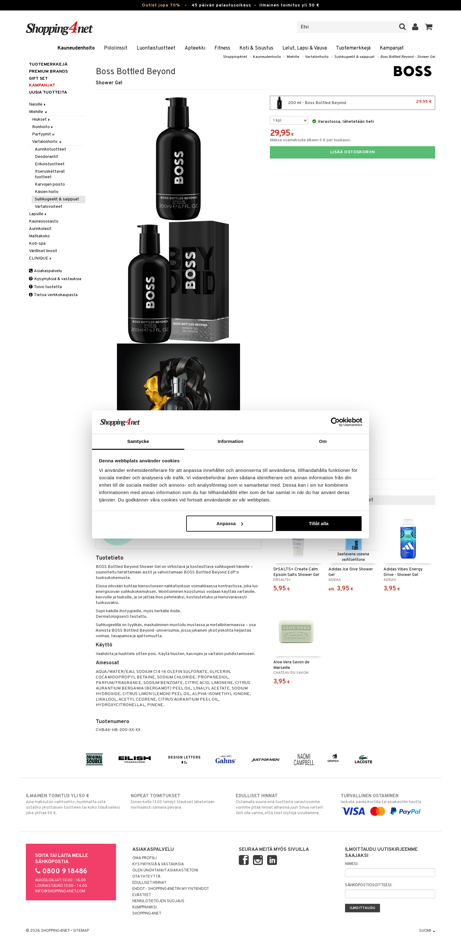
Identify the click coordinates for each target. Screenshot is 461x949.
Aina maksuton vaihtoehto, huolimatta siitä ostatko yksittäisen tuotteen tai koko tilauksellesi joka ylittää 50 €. (73, 804)
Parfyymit (43, 134)
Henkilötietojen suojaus (158, 901)
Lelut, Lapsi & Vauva (305, 48)
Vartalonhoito (317, 56)
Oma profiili (144, 858)
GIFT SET (38, 78)
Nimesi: (351, 864)
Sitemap (81, 930)
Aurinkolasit (40, 228)
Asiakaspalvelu (45, 271)
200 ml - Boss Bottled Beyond (352, 103)
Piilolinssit (115, 48)
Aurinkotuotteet (50, 149)
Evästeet (141, 895)
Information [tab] (230, 441)
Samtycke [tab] (138, 441)
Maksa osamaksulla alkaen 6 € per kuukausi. (310, 140)
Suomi (427, 930)
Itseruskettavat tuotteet (50, 174)
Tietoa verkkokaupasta (53, 295)
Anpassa (229, 523)
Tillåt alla (318, 523)
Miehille (293, 56)
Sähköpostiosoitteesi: (368, 885)
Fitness (222, 48)
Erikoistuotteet (50, 164)
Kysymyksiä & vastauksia (55, 279)
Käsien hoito (46, 192)
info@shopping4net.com (60, 891)
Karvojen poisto (50, 184)
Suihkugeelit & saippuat (355, 56)
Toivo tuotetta (45, 287)
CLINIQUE (40, 258)
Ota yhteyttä (146, 876)
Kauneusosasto (43, 221)
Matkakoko (39, 236)
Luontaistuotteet (156, 48)
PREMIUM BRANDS (48, 71)
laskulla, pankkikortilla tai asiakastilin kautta (388, 803)
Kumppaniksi (144, 907)
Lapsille (38, 214)
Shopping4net (235, 56)
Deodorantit (46, 156)
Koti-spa (37, 243)
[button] (429, 27)
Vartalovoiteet (48, 206)
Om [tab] (323, 441)
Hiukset (41, 119)
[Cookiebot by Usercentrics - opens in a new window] (335, 422)
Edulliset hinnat (149, 882)
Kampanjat (392, 48)
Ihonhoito (43, 127)
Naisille (37, 104)
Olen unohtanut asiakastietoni (165, 870)
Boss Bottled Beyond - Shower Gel (407, 56)
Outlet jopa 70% (161, 5)
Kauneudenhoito (76, 48)
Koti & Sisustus (256, 48)
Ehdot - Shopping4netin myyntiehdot (170, 889)
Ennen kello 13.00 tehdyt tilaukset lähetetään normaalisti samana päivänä (178, 801)
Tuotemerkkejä (353, 48)
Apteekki (195, 48)
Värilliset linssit (43, 251)
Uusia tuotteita (48, 92)
